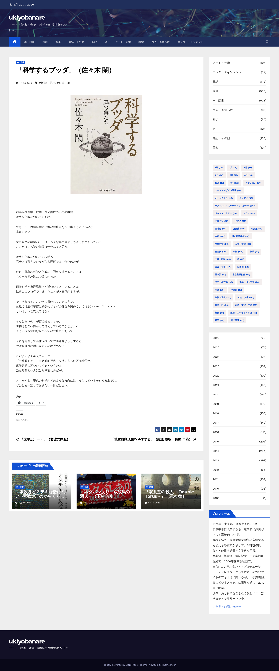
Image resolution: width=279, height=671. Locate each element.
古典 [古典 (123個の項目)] (220, 236)
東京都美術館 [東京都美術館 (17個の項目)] (241, 274)
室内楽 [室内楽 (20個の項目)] (220, 251)
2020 (216, 394)
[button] (267, 42)
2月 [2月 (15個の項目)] (233, 167)
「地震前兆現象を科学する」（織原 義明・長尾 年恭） (153, 439)
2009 (216, 498)
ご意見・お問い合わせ (227, 606)
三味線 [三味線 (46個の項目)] (220, 228)
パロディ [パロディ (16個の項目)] (221, 221)
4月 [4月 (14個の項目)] (219, 175)
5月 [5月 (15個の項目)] (234, 175)
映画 (45, 42)
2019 (216, 404)
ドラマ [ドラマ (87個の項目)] (249, 213)
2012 (216, 469)
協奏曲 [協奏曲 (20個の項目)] (238, 228)
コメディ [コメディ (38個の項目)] (246, 198)
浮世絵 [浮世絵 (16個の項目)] (236, 290)
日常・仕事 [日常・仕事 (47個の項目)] (223, 267)
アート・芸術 (123, 42)
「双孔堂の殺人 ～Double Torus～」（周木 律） (169, 494)
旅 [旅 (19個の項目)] (240, 259)
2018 (216, 413)
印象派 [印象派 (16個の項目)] (256, 228)
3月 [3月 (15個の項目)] (248, 167)
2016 (216, 432)
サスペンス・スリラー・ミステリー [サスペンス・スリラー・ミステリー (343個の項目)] (235, 206)
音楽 (58, 42)
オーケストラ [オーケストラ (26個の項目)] (224, 198)
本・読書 (29, 42)
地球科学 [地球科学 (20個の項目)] (222, 244)
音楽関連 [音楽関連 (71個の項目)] (237, 320)
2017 (216, 422)
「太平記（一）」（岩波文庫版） (43, 439)
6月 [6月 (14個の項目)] (248, 175)
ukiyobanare (27, 17)
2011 (215, 479)
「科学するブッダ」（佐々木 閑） (65, 70)
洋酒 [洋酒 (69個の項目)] (219, 290)
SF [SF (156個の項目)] (234, 183)
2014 (216, 451)
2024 (216, 356)
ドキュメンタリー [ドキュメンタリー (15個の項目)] (226, 213)
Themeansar (169, 665)
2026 (216, 338)
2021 (216, 385)
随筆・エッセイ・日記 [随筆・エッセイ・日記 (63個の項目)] (243, 313)
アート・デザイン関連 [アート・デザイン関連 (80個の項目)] (228, 190)
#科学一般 (63, 83)
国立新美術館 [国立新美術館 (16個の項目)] (240, 236)
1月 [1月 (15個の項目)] (219, 167)
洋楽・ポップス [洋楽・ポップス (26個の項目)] (249, 282)
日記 (94, 42)
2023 (216, 366)
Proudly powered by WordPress (121, 665)
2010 (216, 488)
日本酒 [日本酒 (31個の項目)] (220, 274)
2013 (216, 460)
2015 (216, 441)
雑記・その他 (76, 42)
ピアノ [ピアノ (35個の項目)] (240, 221)
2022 (216, 375)
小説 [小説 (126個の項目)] (238, 251)
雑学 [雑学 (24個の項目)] (219, 320)
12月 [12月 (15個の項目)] (219, 183)
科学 (141, 42)
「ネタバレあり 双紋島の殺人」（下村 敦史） (105, 494)
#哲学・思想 (47, 83)
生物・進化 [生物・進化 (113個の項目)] (223, 297)
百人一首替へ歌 (161, 42)
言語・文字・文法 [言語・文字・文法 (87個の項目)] (246, 305)
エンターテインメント (190, 42)
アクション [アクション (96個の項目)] (253, 183)
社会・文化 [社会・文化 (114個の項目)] (246, 297)
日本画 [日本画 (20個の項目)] (243, 267)
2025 (216, 347)
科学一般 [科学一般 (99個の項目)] (222, 305)
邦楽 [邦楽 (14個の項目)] (219, 313)
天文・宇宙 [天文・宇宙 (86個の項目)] (243, 244)
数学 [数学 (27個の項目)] (254, 251)
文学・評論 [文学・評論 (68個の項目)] (223, 259)
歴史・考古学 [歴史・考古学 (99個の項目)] (224, 282)
